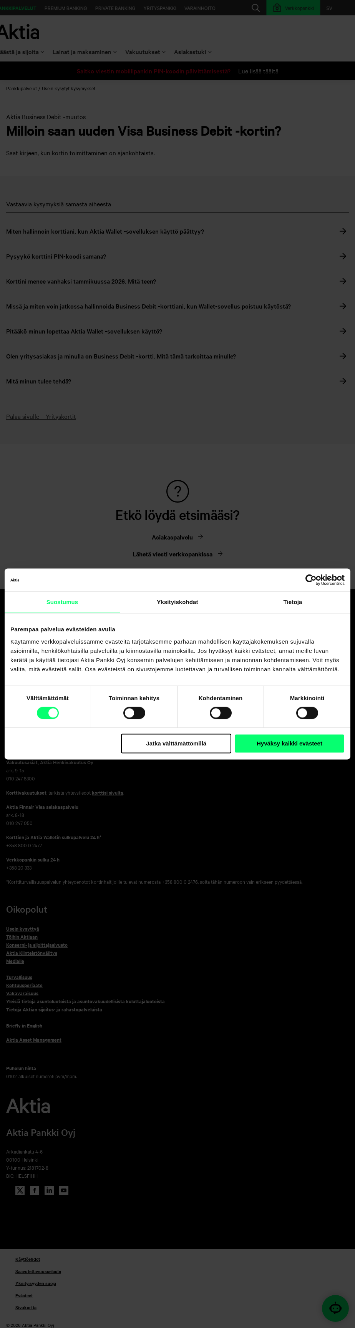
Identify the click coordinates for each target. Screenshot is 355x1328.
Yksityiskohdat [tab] (177, 602)
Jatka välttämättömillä (176, 743)
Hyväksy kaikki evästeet (289, 743)
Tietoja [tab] (293, 602)
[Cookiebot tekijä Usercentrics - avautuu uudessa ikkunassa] (311, 580)
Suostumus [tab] (62, 602)
